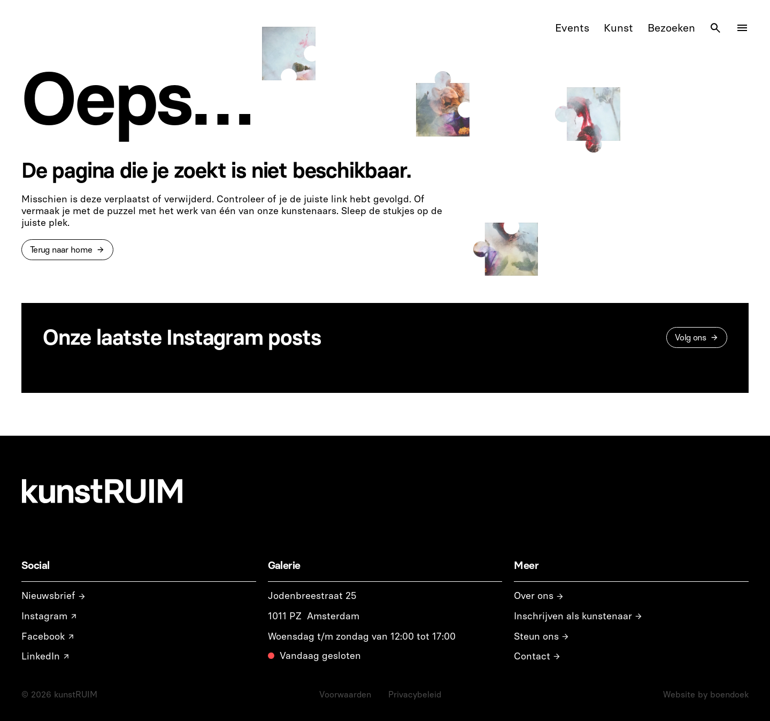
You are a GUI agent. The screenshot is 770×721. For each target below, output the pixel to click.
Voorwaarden (345, 694)
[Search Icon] (715, 27)
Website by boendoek (706, 694)
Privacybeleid (414, 694)
